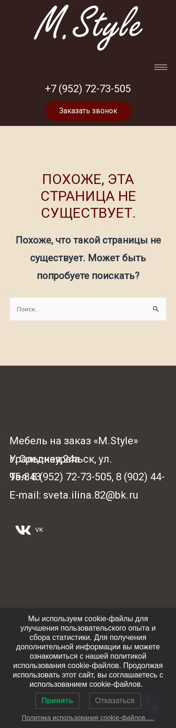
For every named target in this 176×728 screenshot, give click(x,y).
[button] (88, 111)
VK (29, 530)
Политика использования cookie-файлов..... (88, 717)
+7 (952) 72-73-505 (88, 89)
